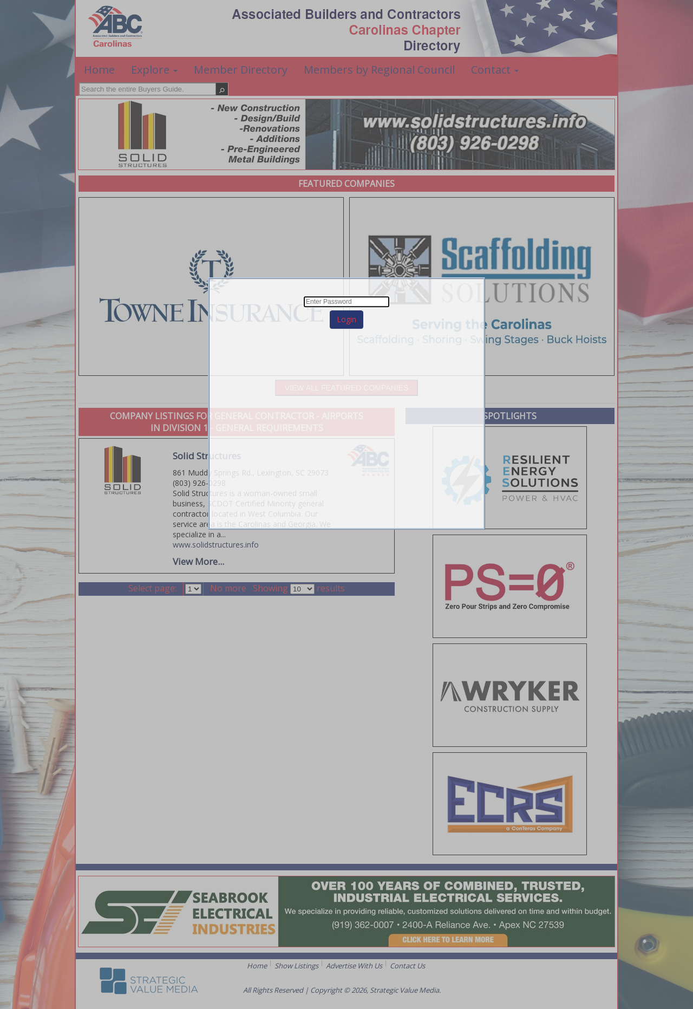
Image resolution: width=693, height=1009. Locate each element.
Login (346, 319)
